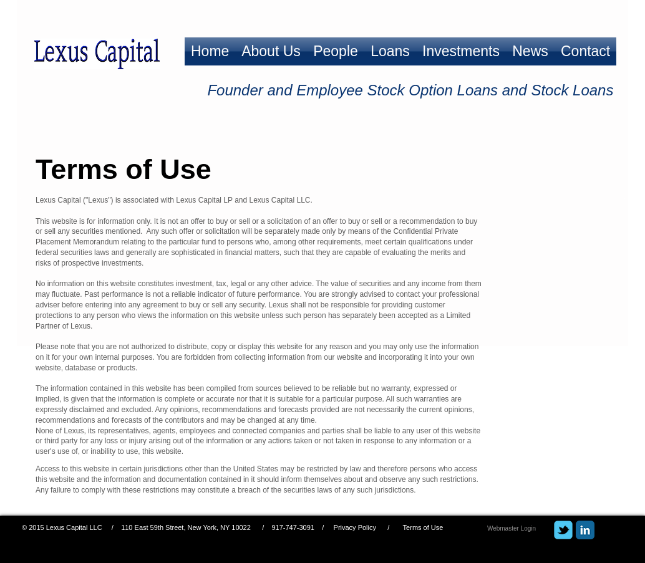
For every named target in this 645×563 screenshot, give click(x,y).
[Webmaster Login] (511, 528)
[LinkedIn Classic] (585, 530)
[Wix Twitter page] (563, 530)
